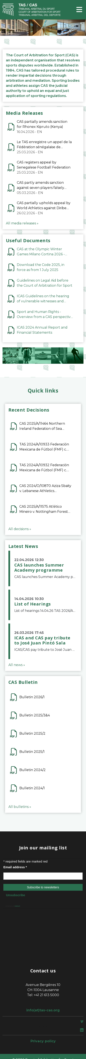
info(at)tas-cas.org (43, 1010)
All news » (16, 665)
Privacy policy (43, 1041)
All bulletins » (19, 807)
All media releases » (22, 223)
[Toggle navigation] (79, 10)
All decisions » (19, 529)
